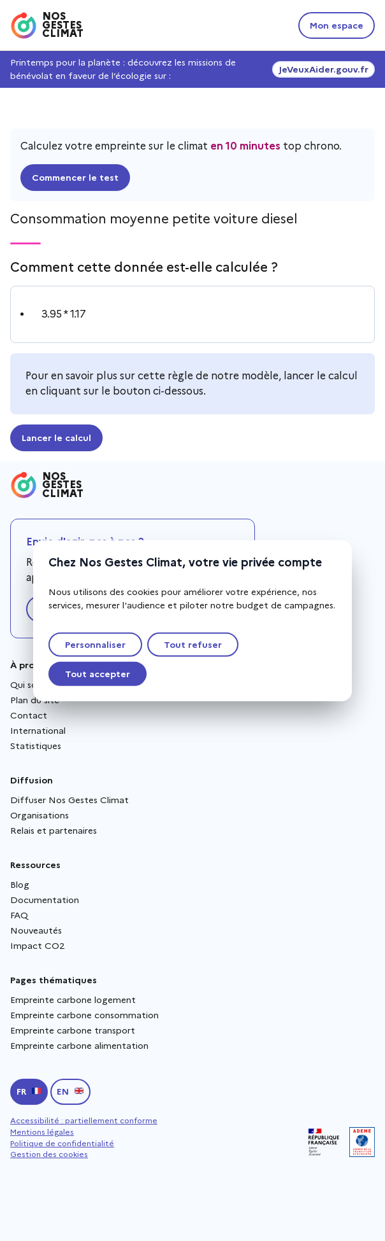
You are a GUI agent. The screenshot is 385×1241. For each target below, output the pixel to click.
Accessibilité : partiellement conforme (83, 1120)
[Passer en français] (29, 1092)
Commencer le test (75, 177)
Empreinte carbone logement (73, 1000)
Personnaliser (95, 644)
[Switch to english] (70, 1092)
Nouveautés (36, 930)
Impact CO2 (37, 945)
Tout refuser (193, 644)
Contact (28, 715)
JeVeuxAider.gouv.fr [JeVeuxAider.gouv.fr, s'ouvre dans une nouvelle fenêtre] (323, 69)
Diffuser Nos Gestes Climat (69, 800)
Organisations (39, 815)
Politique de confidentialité (62, 1143)
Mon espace (336, 25)
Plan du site (34, 700)
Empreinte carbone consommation (84, 1015)
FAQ (19, 915)
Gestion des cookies (49, 1154)
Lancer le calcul (56, 438)
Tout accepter (97, 673)
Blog (19, 884)
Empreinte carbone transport (72, 1030)
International (38, 730)
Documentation (44, 900)
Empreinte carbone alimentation (79, 1045)
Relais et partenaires (53, 830)
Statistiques (35, 746)
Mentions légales (42, 1132)
